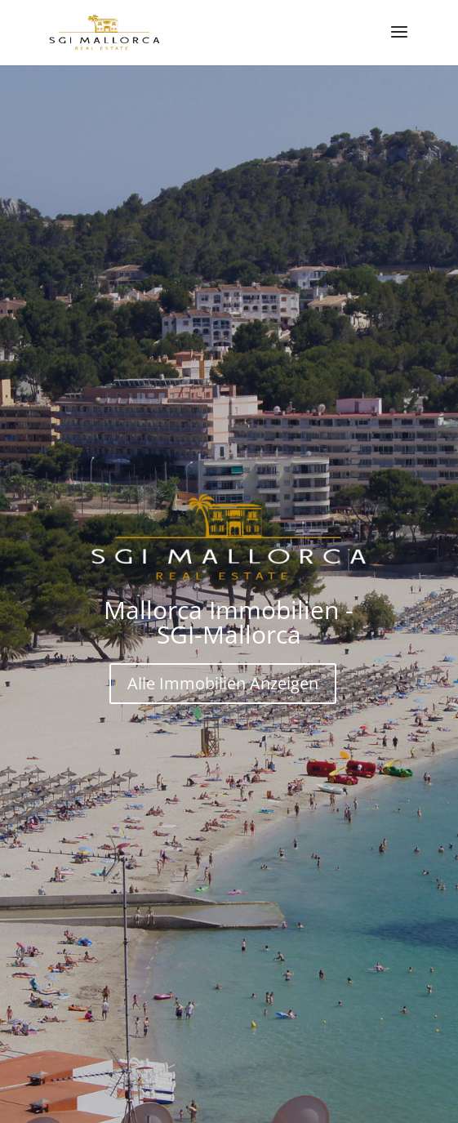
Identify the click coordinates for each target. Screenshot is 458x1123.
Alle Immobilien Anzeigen (222, 683)
